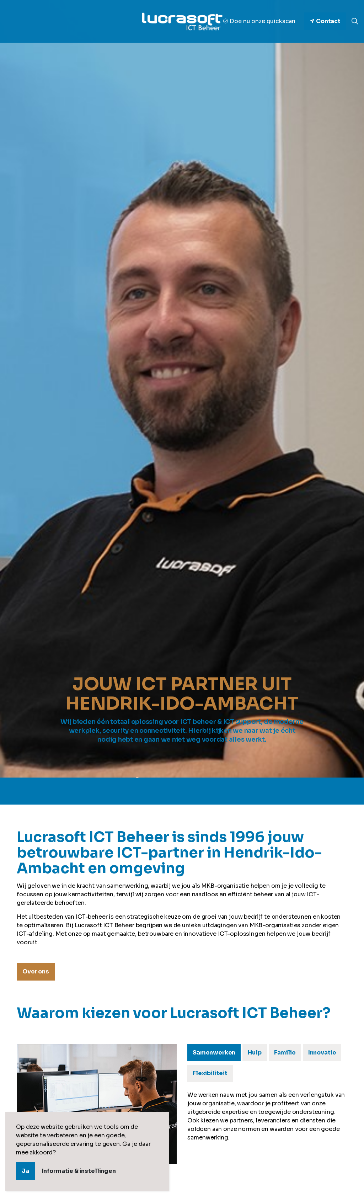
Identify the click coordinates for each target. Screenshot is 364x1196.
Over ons (163, 787)
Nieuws (237, 787)
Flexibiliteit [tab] (210, 1073)
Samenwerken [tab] (214, 1052)
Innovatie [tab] (322, 1052)
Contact (325, 21)
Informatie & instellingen (79, 1171)
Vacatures (274, 787)
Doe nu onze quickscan (259, 21)
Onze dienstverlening (106, 787)
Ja (25, 1171)
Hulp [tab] (254, 1052)
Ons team (201, 787)
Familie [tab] (285, 1052)
